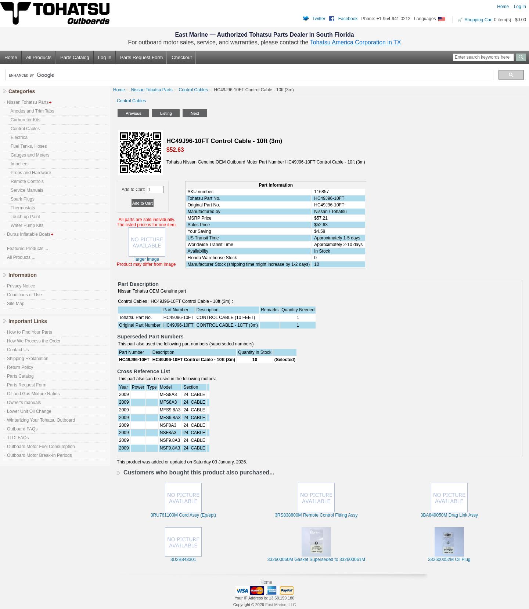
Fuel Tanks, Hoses (27, 146)
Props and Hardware (29, 172)
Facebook (348, 18)
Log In (520, 6)
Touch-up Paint (23, 216)
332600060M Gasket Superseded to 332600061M (316, 559)
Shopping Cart (479, 19)
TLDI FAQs (18, 437)
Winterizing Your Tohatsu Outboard (41, 420)
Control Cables (193, 89)
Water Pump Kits (25, 225)
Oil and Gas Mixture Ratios (33, 393)
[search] (248, 75)
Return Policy (20, 367)
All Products (38, 57)
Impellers (18, 163)
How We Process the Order (34, 341)
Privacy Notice (21, 286)
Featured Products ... (27, 248)
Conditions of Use (24, 294)
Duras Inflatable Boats (30, 234)
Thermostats (21, 207)
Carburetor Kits (23, 119)
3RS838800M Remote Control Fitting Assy (316, 515)
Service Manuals (25, 190)
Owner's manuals (24, 402)
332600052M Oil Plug (449, 559)
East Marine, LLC (280, 604)
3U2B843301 (183, 559)
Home (503, 6)
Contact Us (18, 349)
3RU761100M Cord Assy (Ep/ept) (183, 515)
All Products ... (21, 257)
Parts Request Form (141, 57)
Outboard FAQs (22, 429)
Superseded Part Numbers (150, 337)
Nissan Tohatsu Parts (152, 89)
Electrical (18, 137)
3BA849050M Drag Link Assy (449, 515)
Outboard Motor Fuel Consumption (41, 446)
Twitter (318, 18)
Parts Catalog (74, 57)
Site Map (15, 303)
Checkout (182, 57)
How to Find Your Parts (29, 332)
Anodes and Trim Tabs (30, 111)
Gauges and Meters (28, 155)
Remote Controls (25, 181)
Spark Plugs (21, 199)
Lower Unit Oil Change (29, 411)
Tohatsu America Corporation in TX (355, 42)
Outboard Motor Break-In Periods (39, 455)
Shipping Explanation (27, 358)
